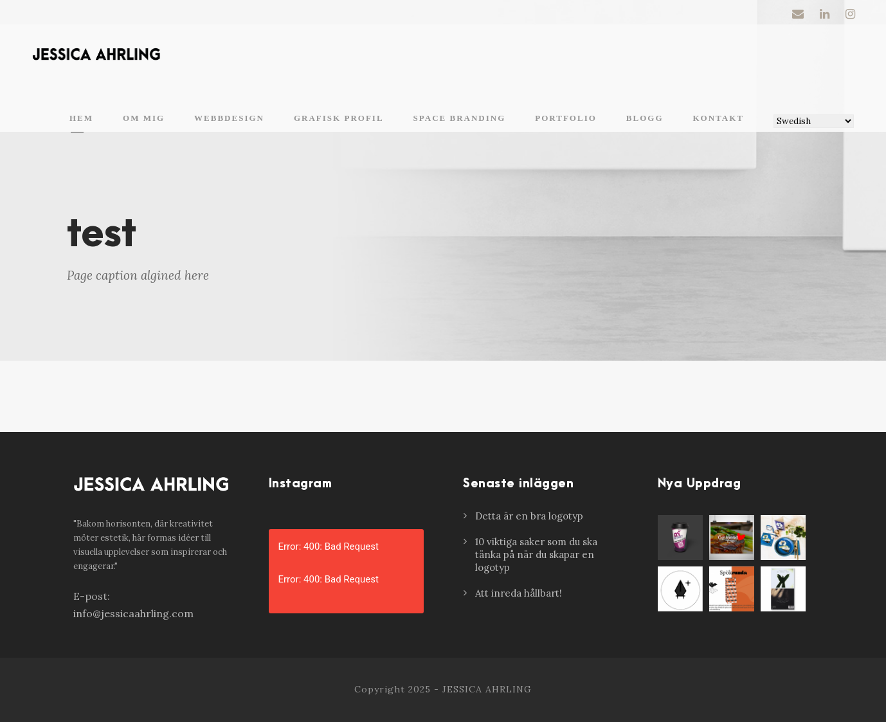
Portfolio (566, 118)
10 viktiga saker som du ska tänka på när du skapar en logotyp (536, 554)
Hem (81, 118)
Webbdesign (229, 118)
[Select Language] (813, 121)
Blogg (645, 118)
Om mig (144, 118)
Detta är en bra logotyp (529, 516)
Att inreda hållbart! (518, 593)
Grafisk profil (339, 118)
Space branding (459, 118)
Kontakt (719, 118)
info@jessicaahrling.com (133, 613)
